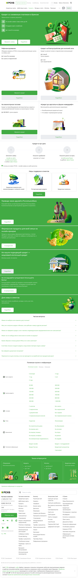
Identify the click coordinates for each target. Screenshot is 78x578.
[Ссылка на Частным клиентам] (21, 2)
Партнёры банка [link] (37, 539)
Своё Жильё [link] (51, 521)
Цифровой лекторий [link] (53, 526)
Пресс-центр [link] (66, 519)
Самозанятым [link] (23, 515)
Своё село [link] (51, 512)
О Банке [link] (65, 498)
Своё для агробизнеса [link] (54, 503)
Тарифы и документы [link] (25, 539)
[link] (9, 42)
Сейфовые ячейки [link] (24, 534)
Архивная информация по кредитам (12, 486)
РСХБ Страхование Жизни (23, 558)
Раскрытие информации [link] (69, 524)
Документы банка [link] (68, 521)
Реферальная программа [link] (40, 541)
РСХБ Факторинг (72, 558)
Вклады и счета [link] (23, 506)
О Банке (65, 496)
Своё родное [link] (51, 514)
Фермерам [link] (36, 511)
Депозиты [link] (36, 508)
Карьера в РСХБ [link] (67, 529)
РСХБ (6, 567)
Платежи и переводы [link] (25, 525)
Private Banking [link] (23, 536)
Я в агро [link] (50, 519)
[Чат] (63, 8)
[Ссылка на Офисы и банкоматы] (64, 3)
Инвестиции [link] (22, 513)
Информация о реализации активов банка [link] (68, 535)
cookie (17, 567)
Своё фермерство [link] (53, 509)
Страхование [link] (22, 518)
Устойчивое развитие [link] (69, 526)
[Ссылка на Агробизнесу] (35, 2)
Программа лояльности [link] (25, 527)
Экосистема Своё (53, 496)
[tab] (39, 320)
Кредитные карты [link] (24, 498)
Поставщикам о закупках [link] (70, 512)
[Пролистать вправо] (74, 471)
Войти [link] (69, 8)
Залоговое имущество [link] (69, 531)
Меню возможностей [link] (39, 527)
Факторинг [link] (36, 532)
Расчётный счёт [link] (37, 498)
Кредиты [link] (21, 503)
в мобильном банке (11, 160)
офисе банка (13, 161)
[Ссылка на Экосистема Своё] (44, 2)
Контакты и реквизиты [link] (69, 517)
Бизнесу (35, 496)
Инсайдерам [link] (66, 514)
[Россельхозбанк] (10, 3)
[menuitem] (21, 2)
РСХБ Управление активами (43, 558)
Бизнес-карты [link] (37, 506)
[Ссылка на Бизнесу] (29, 2)
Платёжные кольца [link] (24, 541)
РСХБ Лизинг (59, 558)
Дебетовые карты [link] (24, 501)
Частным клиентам (24, 496)
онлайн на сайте (11, 158)
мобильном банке (67, 158)
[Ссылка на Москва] (56, 3)
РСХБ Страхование (6, 558)
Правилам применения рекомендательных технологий (24, 574)
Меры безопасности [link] (68, 501)
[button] (52, 3)
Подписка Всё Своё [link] (53, 524)
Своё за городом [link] (52, 517)
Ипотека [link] (21, 508)
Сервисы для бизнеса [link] (39, 513)
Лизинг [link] (35, 529)
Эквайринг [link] (36, 503)
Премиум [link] (21, 511)
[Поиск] (71, 3)
